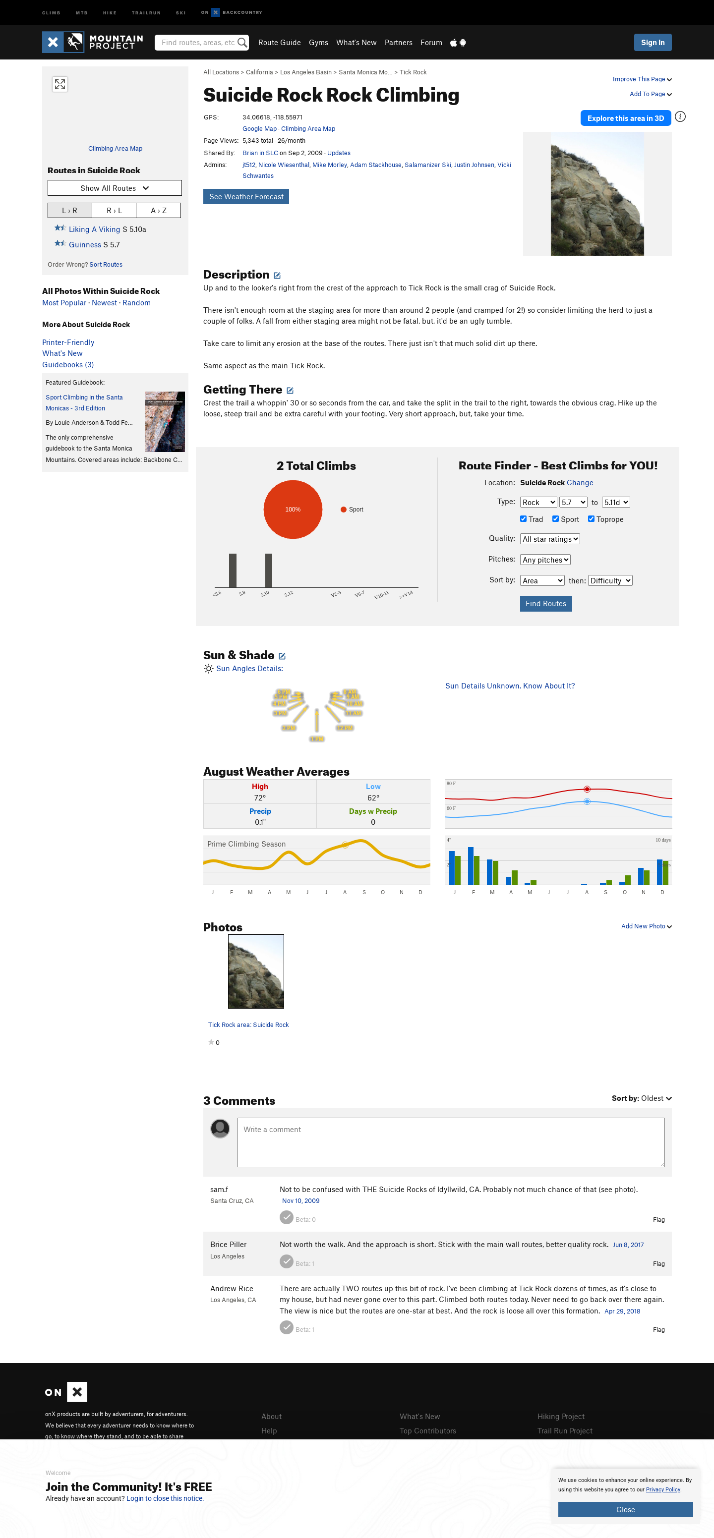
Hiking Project (561, 1416)
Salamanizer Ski (428, 165)
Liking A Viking (94, 229)
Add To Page (651, 94)
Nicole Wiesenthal (283, 165)
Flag (659, 1219)
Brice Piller (228, 1244)
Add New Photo (646, 926)
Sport (565, 518)
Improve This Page (642, 79)
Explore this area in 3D (626, 118)
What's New (356, 42)
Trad (531, 518)
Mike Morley (329, 165)
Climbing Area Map (115, 148)
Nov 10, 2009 (301, 1200)
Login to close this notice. (165, 1498)
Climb (51, 12)
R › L (114, 210)
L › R (69, 210)
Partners (399, 42)
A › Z (159, 210)
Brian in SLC (260, 153)
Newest (104, 302)
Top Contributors (428, 1430)
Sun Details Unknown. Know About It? (510, 685)
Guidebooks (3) (68, 364)
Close (625, 1509)
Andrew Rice (231, 1288)
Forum (431, 42)
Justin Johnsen (474, 165)
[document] (625, 1496)
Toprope (606, 518)
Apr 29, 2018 (622, 1311)
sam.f (219, 1189)
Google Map (259, 128)
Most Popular (64, 302)
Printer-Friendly (68, 342)
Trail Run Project (565, 1430)
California (259, 72)
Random (136, 302)
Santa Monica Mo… (366, 72)
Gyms (318, 42)
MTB (82, 12)
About (271, 1416)
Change (580, 482)
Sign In (653, 42)
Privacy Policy (663, 1489)
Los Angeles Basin (306, 72)
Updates (339, 153)
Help (269, 1430)
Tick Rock (413, 72)
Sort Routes (105, 264)
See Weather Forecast (246, 196)
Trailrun (146, 12)
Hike (110, 12)
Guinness (85, 244)
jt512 (248, 165)
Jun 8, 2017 (628, 1245)
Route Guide (279, 42)
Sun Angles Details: (316, 703)
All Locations (221, 72)
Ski (181, 12)
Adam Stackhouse (376, 165)
